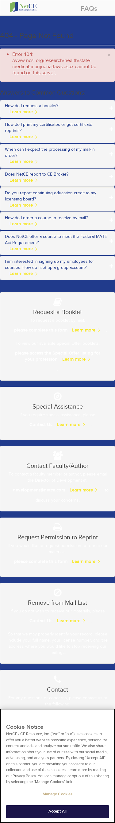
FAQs (89, 9)
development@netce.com (39, 490)
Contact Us (40, 425)
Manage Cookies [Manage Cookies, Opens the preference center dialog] (58, 796)
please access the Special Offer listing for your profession (57, 356)
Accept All (57, 814)
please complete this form (40, 330)
